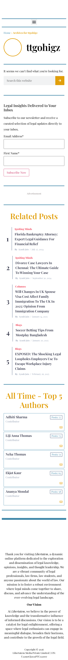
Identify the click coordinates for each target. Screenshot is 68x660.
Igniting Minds (23, 229)
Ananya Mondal (17, 491)
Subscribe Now (16, 172)
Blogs (19, 325)
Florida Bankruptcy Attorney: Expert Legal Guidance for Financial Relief (36, 239)
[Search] (59, 80)
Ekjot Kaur (13, 472)
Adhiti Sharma (16, 417)
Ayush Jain (23, 249)
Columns (20, 286)
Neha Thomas (16, 454)
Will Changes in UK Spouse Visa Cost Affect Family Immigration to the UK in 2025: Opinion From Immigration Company (35, 301)
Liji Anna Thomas (19, 435)
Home (7, 33)
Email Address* (14, 136)
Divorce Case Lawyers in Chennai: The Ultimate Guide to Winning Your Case (37, 268)
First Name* (11, 153)
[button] (34, 22)
